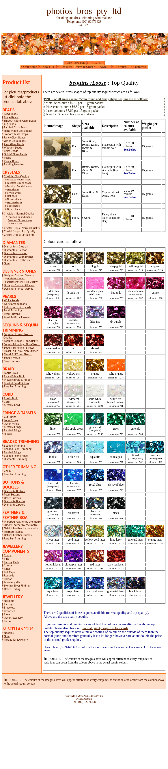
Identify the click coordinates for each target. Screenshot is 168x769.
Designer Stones (16, 278)
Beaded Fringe (12, 430)
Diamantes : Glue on (16, 246)
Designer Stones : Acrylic (18, 288)
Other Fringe (11, 423)
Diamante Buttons (14, 491)
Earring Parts (11, 562)
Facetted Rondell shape (19, 186)
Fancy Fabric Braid (14, 376)
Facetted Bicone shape (19, 182)
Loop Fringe (11, 420)
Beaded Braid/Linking (16, 383)
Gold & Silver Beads (15, 154)
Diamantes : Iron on (15, 253)
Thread (8, 579)
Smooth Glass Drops (16, 134)
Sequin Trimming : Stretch (19, 347)
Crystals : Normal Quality (19, 213)
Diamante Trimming (15, 459)
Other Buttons (12, 498)
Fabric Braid (11, 373)
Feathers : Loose (13, 531)
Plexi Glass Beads (14, 144)
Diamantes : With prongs (18, 256)
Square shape (14, 202)
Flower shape (14, 199)
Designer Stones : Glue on (19, 285)
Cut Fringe (10, 417)
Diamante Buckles (14, 501)
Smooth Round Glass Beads (20, 120)
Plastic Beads (11, 161)
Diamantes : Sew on (15, 250)
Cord (7, 401)
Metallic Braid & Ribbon (18, 379)
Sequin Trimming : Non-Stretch (22, 344)
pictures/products (24, 92)
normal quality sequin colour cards (105, 628)
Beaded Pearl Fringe (16, 455)
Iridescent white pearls (17, 307)
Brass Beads (11, 151)
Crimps (8, 565)
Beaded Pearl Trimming (17, 449)
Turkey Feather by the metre (21, 525)
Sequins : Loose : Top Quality (21, 341)
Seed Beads (11, 114)
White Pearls (11, 300)
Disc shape (13, 189)
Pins (6, 558)
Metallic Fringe (13, 427)
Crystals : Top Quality (16, 176)
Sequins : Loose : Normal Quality (18, 335)
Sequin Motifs (12, 357)
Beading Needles (14, 164)
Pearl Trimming (13, 310)
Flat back (12, 195)
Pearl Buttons (12, 314)
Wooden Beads (13, 147)
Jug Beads (10, 124)
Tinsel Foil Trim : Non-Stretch (21, 351)
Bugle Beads (11, 117)
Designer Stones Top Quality (22, 281)
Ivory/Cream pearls (15, 304)
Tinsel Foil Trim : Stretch (18, 354)
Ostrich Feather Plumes (18, 535)
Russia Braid (11, 398)
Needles (9, 633)
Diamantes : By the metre (19, 260)
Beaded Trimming (14, 445)
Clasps (8, 555)
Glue (7, 263)
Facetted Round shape (19, 179)
